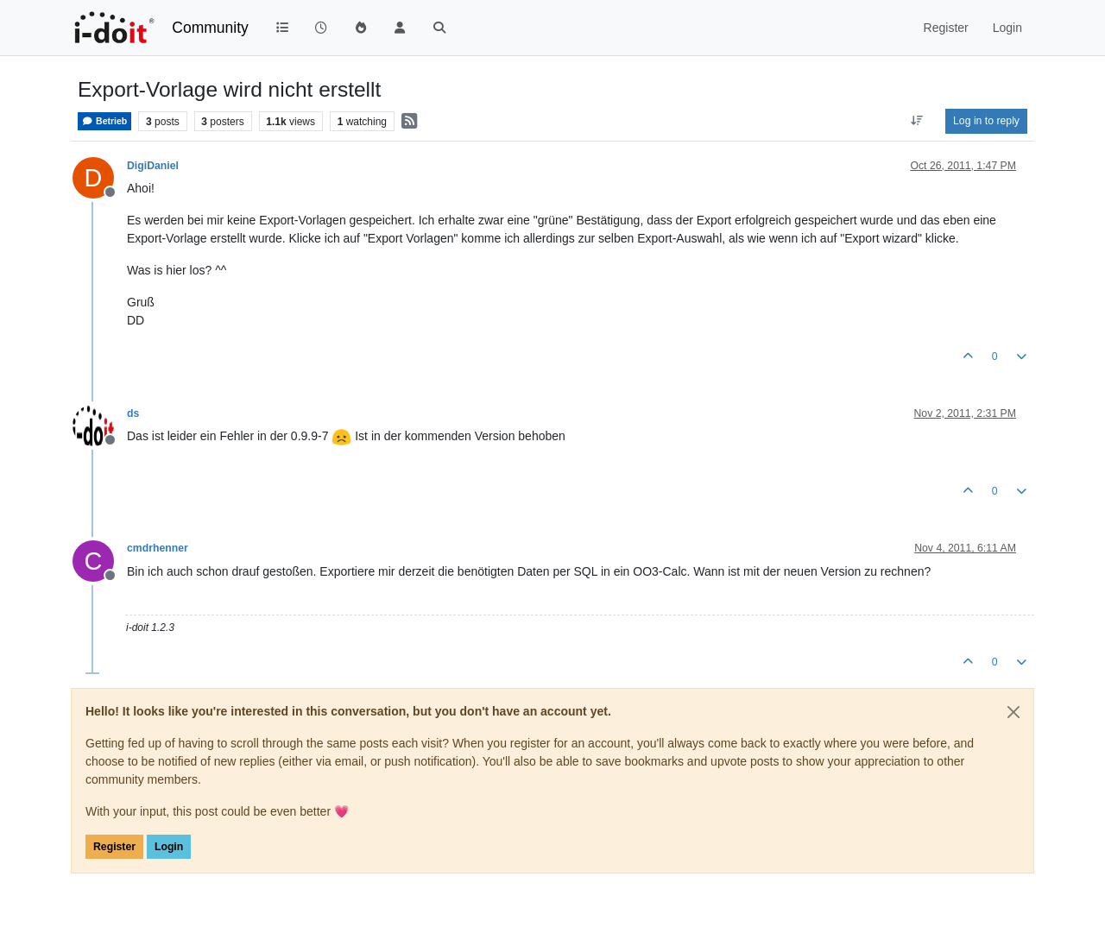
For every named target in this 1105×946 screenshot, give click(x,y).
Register (114, 847)
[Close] (1013, 712)
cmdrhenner (157, 548)
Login (169, 847)
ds (133, 413)
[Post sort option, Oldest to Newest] (917, 121)
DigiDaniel (153, 166)
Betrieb (104, 121)
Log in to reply (986, 121)
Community (210, 27)
